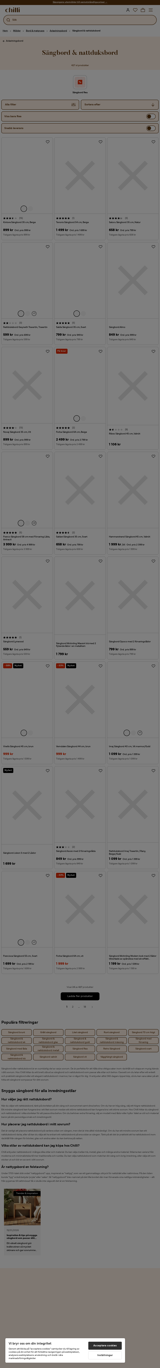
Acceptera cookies (105, 1346)
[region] (65, 1350)
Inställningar (105, 1355)
